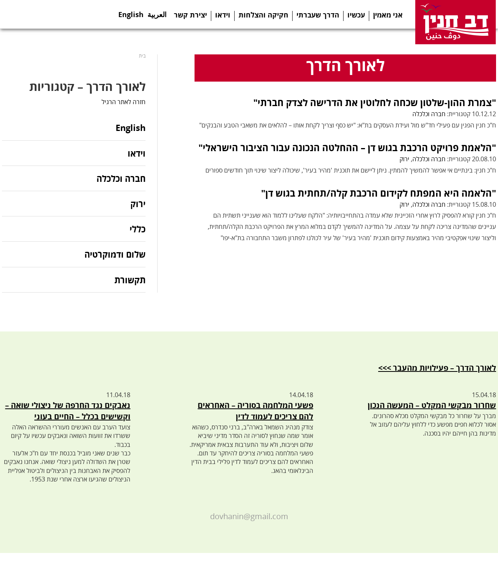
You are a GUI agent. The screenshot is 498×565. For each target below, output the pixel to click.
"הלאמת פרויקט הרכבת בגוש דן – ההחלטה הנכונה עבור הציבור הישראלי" (347, 147)
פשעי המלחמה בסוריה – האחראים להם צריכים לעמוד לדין (255, 411)
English (131, 12)
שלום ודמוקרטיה (115, 254)
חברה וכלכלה (428, 114)
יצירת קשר (190, 14)
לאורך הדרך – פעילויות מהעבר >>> (437, 368)
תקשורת (130, 280)
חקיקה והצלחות (263, 14)
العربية (157, 12)
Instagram (74, 14)
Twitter (26, 14)
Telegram (42, 14)
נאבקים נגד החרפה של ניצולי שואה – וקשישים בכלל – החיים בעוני (67, 411)
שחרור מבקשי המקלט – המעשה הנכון (432, 405)
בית (142, 55)
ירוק (404, 159)
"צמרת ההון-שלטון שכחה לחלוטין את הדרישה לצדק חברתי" (374, 102)
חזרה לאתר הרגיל (124, 102)
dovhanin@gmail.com (249, 516)
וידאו (222, 14)
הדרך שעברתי (317, 14)
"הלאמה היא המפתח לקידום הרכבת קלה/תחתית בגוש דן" (378, 193)
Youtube (58, 14)
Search (90, 14)
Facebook (10, 14)
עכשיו (356, 14)
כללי (138, 229)
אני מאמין (388, 14)
